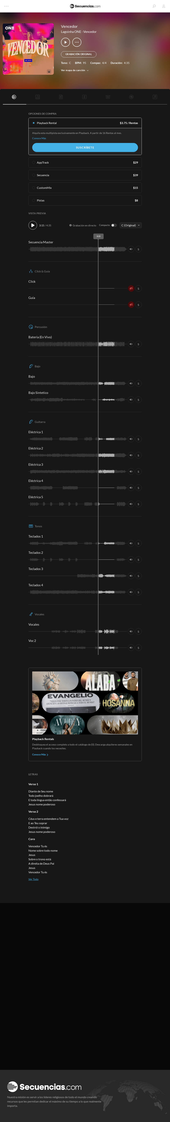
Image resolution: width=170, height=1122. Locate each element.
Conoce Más (39, 138)
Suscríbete (85, 147)
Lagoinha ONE (71, 32)
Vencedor (90, 32)
